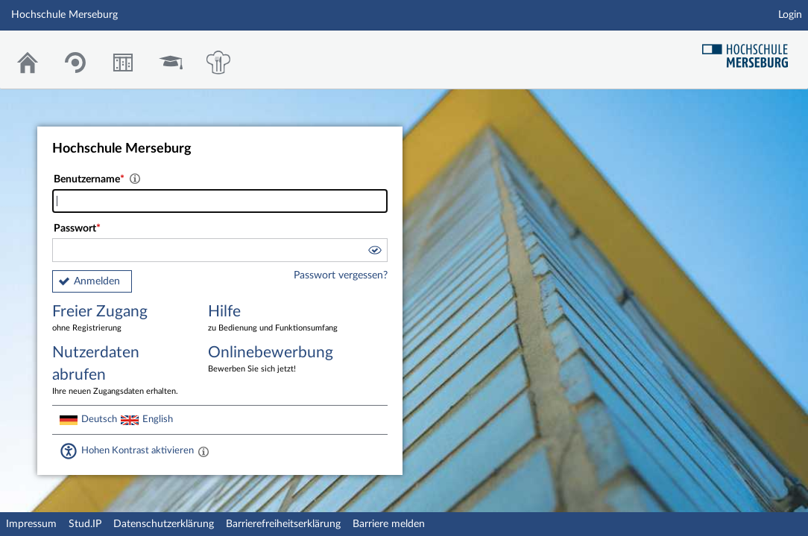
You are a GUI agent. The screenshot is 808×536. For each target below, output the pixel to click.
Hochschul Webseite (750, 50)
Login (790, 15)
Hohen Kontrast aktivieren (137, 450)
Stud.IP (85, 524)
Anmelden (97, 281)
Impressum (31, 524)
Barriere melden (389, 524)
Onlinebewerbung (275, 360)
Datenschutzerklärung (163, 524)
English (157, 419)
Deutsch (99, 419)
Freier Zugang (119, 319)
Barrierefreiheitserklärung (283, 524)
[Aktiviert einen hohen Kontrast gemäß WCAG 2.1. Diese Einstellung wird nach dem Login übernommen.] (203, 451)
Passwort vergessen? (341, 275)
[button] (374, 252)
